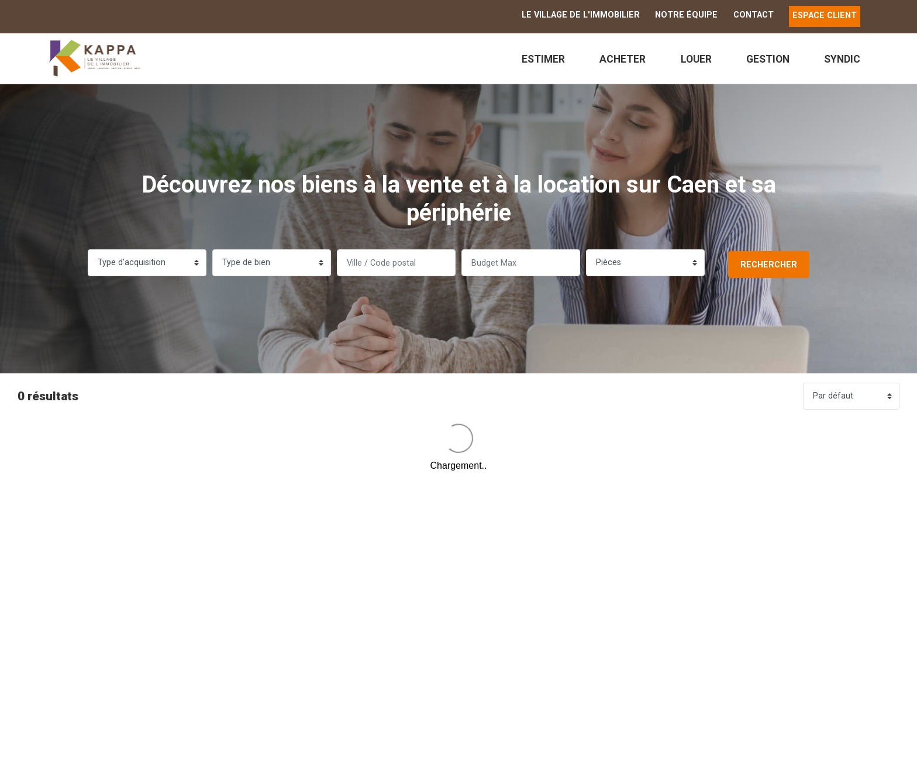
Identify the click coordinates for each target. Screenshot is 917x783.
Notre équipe (686, 15)
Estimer (543, 59)
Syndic (842, 59)
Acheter (622, 59)
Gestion (768, 59)
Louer (696, 59)
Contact (753, 15)
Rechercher (768, 265)
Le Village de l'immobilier (581, 15)
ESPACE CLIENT (824, 15)
